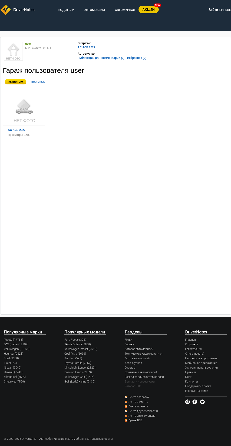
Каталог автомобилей (139, 349)
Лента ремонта (138, 401)
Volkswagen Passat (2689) (80, 349)
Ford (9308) (11, 358)
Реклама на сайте (196, 391)
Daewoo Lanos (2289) (78, 372)
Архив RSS (135, 420)
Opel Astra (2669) (75, 353)
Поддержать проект (198, 386)
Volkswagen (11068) (17, 349)
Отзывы (130, 367)
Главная (190, 339)
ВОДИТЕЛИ (66, 10)
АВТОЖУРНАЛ (125, 10)
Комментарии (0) (112, 58)
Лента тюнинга (138, 406)
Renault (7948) (13, 372)
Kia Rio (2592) (73, 358)
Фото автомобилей (137, 358)
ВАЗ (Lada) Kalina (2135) (79, 381)
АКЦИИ (148, 9)
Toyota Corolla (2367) (77, 363)
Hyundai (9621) (13, 353)
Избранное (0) (136, 58)
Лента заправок (139, 397)
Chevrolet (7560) (14, 381)
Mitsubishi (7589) (15, 377)
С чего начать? (194, 353)
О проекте (191, 344)
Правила (190, 372)
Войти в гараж (220, 10)
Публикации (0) (88, 58)
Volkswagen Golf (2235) (79, 377)
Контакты (191, 381)
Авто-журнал (133, 363)
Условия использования (201, 367)
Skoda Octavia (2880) (77, 344)
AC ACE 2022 (86, 47)
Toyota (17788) (13, 339)
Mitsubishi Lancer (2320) (80, 367)
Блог (188, 377)
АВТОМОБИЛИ (94, 10)
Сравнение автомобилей (141, 372)
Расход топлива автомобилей (144, 377)
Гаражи (129, 344)
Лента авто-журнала (142, 415)
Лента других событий (143, 411)
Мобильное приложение (201, 363)
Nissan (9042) (12, 367)
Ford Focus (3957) (76, 339)
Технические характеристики (143, 353)
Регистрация (193, 349)
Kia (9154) (10, 363)
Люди (128, 339)
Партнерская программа (201, 358)
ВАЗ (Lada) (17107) (16, 344)
